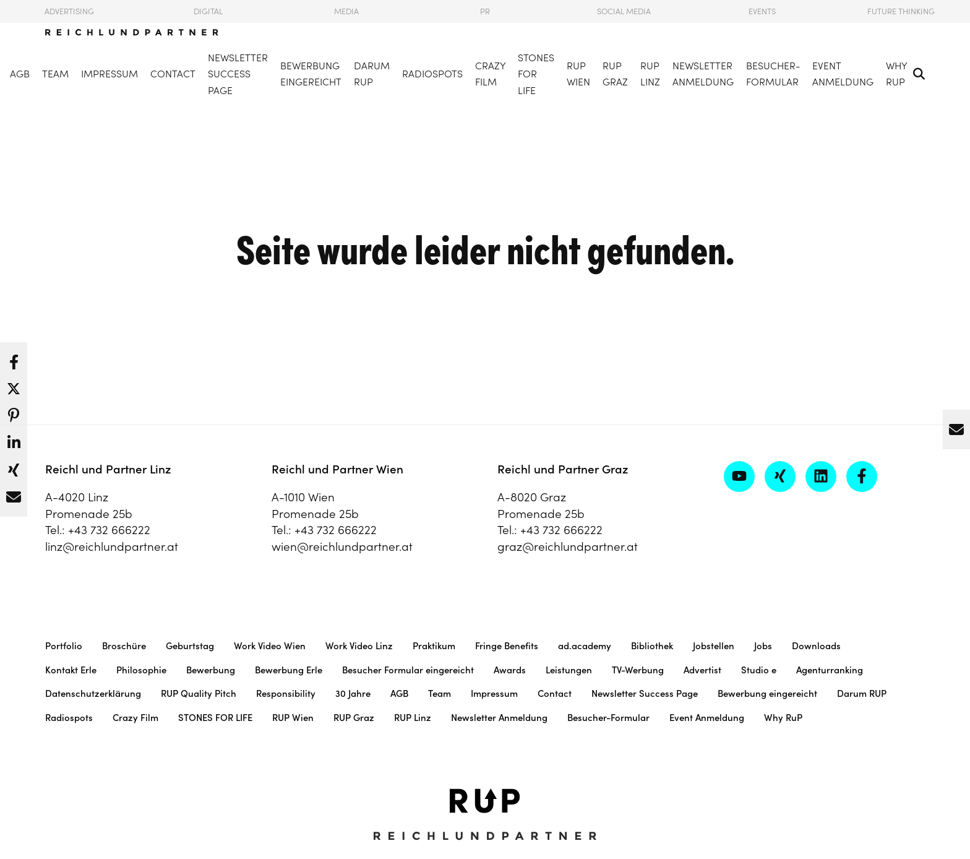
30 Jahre (353, 693)
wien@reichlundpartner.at (342, 546)
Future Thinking (901, 11)
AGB (20, 73)
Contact (172, 73)
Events (762, 11)
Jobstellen (713, 646)
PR (485, 11)
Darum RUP (372, 73)
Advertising (69, 11)
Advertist (702, 670)
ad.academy (584, 646)
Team (55, 73)
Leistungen (569, 670)
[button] (13, 359)
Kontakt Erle (71, 670)
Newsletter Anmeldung (703, 73)
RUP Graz (615, 73)
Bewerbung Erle (288, 670)
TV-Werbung (638, 670)
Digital (208, 11)
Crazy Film (490, 73)
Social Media (624, 11)
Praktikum (434, 646)
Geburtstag (190, 646)
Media (346, 11)
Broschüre (124, 646)
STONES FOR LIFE (536, 74)
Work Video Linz (359, 646)
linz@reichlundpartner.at (111, 546)
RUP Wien (578, 73)
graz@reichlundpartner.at (567, 546)
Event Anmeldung (842, 73)
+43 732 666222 (109, 529)
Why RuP (896, 73)
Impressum (109, 73)
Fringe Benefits (506, 646)
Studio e (758, 670)
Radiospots (432, 73)
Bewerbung (210, 670)
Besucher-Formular (773, 73)
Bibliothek (652, 646)
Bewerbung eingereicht (310, 73)
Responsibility (285, 693)
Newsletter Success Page (238, 74)
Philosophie (141, 670)
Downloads (816, 646)
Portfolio (63, 646)
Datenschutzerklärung (93, 693)
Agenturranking (829, 670)
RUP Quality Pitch (198, 693)
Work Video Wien (270, 646)
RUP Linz (650, 73)
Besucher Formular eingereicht (408, 670)
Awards (510, 670)
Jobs (763, 646)
